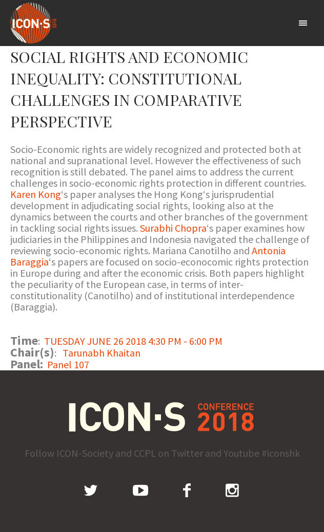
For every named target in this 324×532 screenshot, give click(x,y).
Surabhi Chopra (173, 227)
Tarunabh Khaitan (101, 352)
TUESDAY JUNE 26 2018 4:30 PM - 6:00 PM (133, 341)
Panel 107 (68, 364)
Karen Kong (35, 194)
